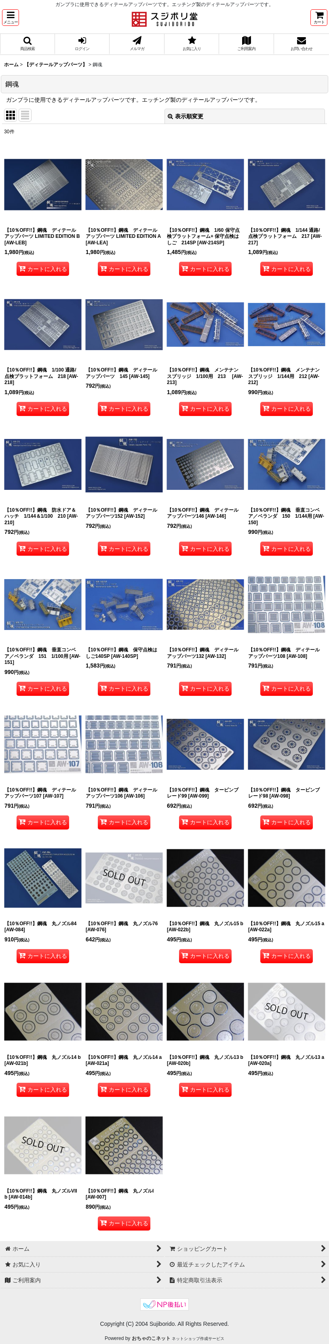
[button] (10, 17)
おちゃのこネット (151, 1338)
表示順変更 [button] (185, 116)
